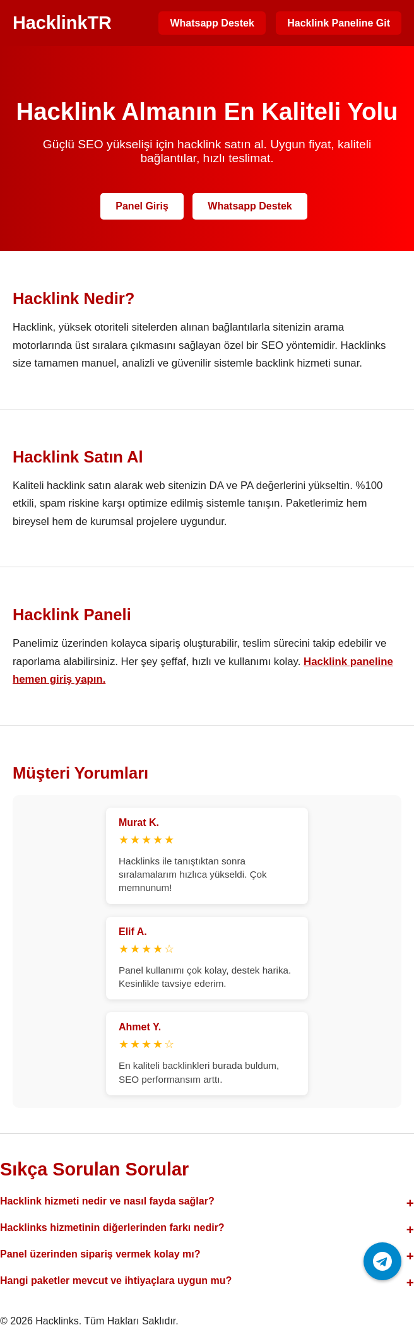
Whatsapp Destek (212, 23)
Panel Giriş (142, 206)
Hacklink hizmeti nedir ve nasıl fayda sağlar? (107, 1201)
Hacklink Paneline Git (338, 23)
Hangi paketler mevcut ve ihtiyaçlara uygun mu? (116, 1280)
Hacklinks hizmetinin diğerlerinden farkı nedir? (112, 1227)
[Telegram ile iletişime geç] (382, 1261)
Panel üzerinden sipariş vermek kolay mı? (100, 1254)
